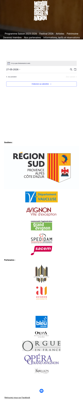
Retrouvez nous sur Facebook (17, 397)
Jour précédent (11, 77)
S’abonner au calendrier (40, 84)
